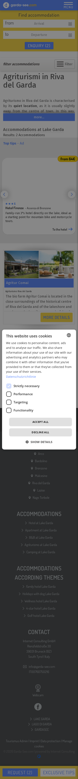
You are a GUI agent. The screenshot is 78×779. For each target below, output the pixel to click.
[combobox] (69, 335)
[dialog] (39, 390)
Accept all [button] (40, 422)
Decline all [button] (40, 432)
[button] (39, 441)
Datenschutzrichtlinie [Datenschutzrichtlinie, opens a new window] (21, 377)
